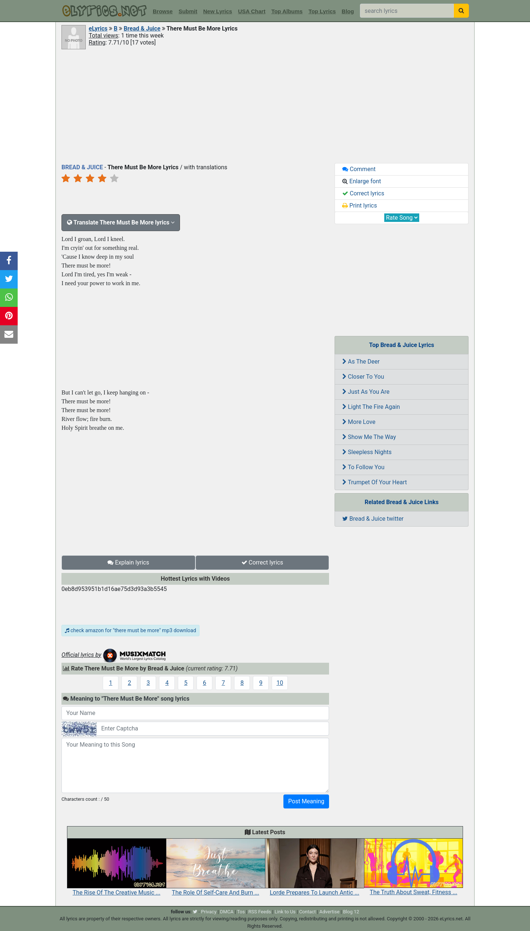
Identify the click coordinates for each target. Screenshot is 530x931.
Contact (307, 911)
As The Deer (360, 361)
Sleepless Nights (367, 452)
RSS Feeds (259, 911)
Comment (358, 169)
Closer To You (363, 376)
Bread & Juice (142, 28)
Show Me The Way (369, 436)
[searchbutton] (461, 11)
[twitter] (195, 911)
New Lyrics (217, 11)
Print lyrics (359, 205)
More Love (358, 421)
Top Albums (287, 11)
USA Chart (251, 11)
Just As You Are (365, 391)
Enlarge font (361, 181)
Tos (241, 911)
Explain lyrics (128, 562)
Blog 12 (351, 911)
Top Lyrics (322, 11)
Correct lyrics (262, 562)
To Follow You (363, 467)
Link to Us (285, 911)
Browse (163, 11)
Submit (188, 11)
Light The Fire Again (371, 406)
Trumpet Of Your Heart (374, 482)
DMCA (227, 911)
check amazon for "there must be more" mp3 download (130, 630)
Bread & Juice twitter (372, 518)
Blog (348, 11)
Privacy (208, 911)
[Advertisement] (265, 105)
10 (279, 682)
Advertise (329, 911)
